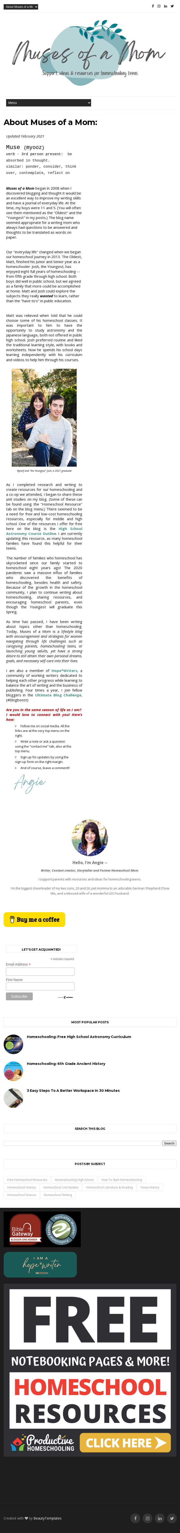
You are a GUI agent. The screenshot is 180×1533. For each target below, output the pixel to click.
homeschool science (21, 1195)
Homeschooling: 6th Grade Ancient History (66, 1063)
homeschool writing (58, 1195)
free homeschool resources (27, 1180)
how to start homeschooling (121, 1180)
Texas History (149, 1187)
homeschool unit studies (60, 1187)
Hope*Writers (64, 670)
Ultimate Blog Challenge (58, 694)
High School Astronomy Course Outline (44, 531)
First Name (14, 980)
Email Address (18, 964)
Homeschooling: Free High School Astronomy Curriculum (79, 1037)
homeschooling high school (74, 1180)
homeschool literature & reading (109, 1187)
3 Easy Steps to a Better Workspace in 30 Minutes (73, 1090)
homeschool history (21, 1187)
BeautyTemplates (47, 1518)
